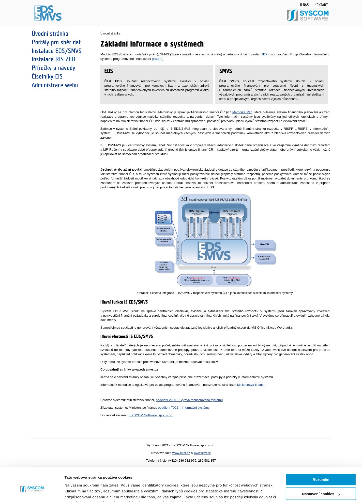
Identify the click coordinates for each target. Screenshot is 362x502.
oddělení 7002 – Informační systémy (184, 407)
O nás (304, 5)
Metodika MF (241, 112)
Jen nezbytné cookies (321, 484)
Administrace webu (55, 85)
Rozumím (321, 455)
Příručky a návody (53, 68)
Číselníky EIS (47, 77)
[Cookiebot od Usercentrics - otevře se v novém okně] (31, 492)
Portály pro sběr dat (56, 42)
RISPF (157, 59)
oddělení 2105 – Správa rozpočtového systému (189, 400)
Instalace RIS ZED (53, 59)
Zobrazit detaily (78, 492)
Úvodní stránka (50, 34)
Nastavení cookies (321, 470)
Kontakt (321, 5)
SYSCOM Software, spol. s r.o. (151, 415)
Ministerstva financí (250, 385)
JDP (264, 54)
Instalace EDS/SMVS (57, 51)
